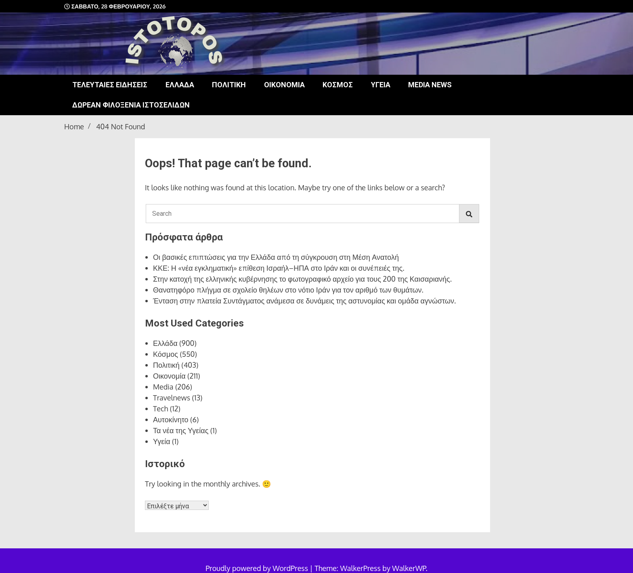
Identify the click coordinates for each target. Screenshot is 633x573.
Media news (430, 84)
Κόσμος (338, 84)
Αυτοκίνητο (171, 419)
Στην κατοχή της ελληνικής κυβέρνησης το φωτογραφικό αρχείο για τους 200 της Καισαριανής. (302, 278)
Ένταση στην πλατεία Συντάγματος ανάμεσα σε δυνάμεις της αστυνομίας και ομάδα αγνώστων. (304, 300)
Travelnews (171, 397)
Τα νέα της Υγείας (180, 430)
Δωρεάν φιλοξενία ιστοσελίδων (131, 105)
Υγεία (380, 84)
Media (163, 386)
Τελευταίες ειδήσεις (109, 84)
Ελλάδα (180, 84)
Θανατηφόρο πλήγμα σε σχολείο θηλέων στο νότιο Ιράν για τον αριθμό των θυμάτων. (288, 289)
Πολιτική (229, 84)
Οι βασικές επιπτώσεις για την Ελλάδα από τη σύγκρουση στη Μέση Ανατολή (276, 257)
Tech (160, 408)
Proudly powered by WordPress (257, 568)
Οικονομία (284, 84)
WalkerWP (408, 568)
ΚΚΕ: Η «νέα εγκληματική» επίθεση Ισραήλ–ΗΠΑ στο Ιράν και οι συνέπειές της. (279, 267)
